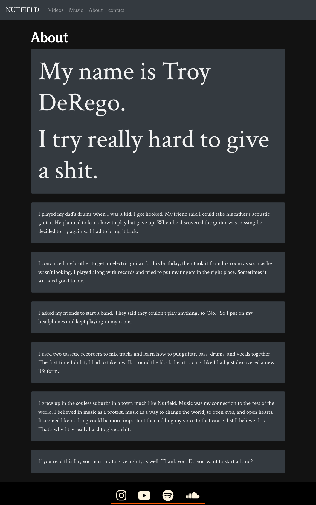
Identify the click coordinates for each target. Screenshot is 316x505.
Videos (55, 10)
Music (76, 10)
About (96, 10)
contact (116, 10)
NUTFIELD (22, 10)
